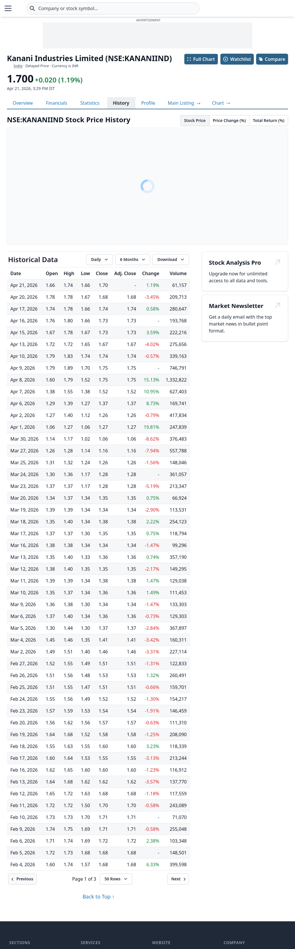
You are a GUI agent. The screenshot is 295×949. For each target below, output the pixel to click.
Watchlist (237, 59)
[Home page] (35, 8)
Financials (56, 103)
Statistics (89, 103)
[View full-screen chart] (221, 103)
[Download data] (170, 259)
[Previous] (22, 878)
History (121, 103)
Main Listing (184, 103)
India (18, 65)
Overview (23, 103)
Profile (148, 103)
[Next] (178, 878)
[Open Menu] (8, 8)
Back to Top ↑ (98, 896)
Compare (271, 59)
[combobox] (147, 8)
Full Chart (201, 59)
